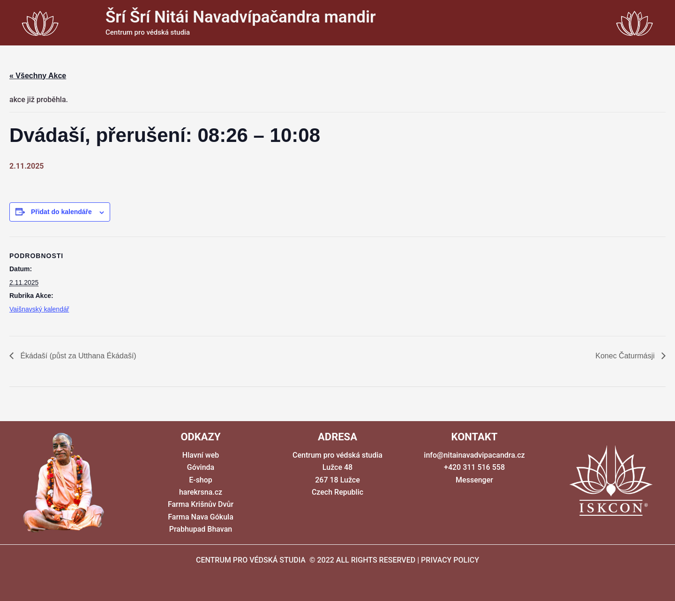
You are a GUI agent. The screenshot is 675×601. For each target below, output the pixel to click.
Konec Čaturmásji (626, 356)
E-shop (200, 479)
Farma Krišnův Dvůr (200, 504)
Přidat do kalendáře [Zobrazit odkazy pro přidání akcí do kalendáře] (61, 211)
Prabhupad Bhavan (200, 529)
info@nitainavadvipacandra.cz (474, 455)
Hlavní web (200, 455)
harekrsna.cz (200, 492)
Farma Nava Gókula (200, 516)
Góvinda (200, 467)
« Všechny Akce (37, 76)
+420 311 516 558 (474, 467)
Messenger (474, 479)
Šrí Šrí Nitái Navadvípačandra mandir (240, 17)
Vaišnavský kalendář (39, 309)
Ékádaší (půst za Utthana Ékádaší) (77, 356)
